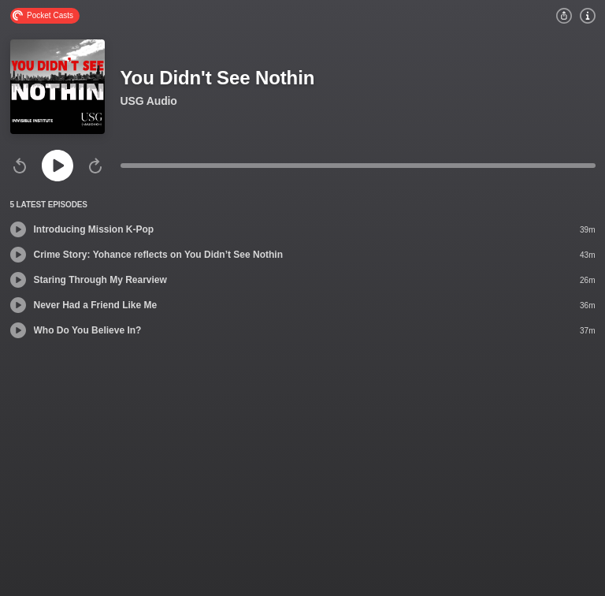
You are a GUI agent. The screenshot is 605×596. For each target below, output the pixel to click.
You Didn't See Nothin (218, 77)
